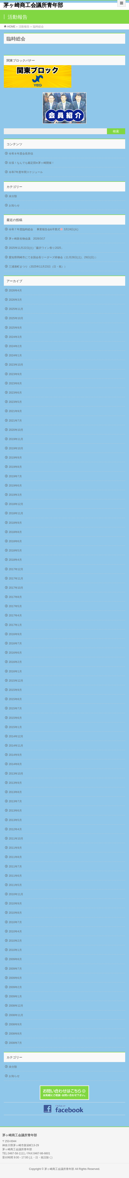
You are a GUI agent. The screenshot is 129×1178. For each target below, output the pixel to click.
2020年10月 (16, 429)
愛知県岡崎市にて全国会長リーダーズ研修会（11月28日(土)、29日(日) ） (53, 257)
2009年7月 (15, 968)
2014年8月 (15, 764)
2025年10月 (16, 318)
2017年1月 (15, 625)
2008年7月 (15, 1042)
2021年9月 (15, 411)
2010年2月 (15, 940)
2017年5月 (15, 606)
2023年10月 (16, 364)
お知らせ (14, 205)
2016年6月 (15, 652)
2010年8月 (15, 912)
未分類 (13, 196)
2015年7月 (15, 708)
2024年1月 (15, 355)
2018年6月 (15, 541)
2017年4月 (15, 615)
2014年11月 (16, 745)
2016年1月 (15, 671)
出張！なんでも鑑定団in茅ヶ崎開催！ (31, 162)
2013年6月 (15, 810)
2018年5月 (15, 550)
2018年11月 (16, 513)
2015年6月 (15, 717)
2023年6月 (15, 392)
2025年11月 (16, 309)
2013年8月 (15, 792)
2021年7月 (15, 420)
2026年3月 (15, 299)
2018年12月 (16, 504)
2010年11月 (16, 894)
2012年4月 (15, 829)
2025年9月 (15, 327)
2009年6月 (15, 978)
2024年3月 (15, 337)
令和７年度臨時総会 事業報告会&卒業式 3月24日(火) (43, 229)
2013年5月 (15, 820)
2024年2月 (15, 346)
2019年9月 (15, 457)
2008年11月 (16, 1015)
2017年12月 (16, 569)
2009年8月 (15, 959)
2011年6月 (15, 875)
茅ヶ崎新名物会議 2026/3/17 (27, 238)
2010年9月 (15, 903)
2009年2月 (15, 987)
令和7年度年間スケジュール (26, 172)
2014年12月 (16, 736)
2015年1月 (15, 727)
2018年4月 (15, 559)
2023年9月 (15, 374)
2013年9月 (15, 782)
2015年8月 (15, 699)
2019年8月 (15, 466)
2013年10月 (16, 773)
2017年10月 (16, 587)
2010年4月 (15, 931)
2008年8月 (15, 1033)
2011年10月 (16, 838)
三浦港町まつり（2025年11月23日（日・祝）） (38, 266)
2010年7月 (15, 922)
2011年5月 (15, 885)
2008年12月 (16, 1005)
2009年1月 (15, 996)
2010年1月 (15, 950)
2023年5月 (15, 401)
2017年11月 (16, 578)
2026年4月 (15, 290)
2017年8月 (15, 597)
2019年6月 (15, 485)
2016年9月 (15, 634)
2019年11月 (16, 439)
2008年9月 (15, 1024)
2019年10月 (16, 448)
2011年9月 (15, 847)
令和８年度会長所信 (21, 153)
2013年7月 (15, 801)
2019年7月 (15, 476)
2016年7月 (15, 643)
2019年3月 (15, 494)
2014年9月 (15, 754)
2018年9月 (15, 522)
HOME (11, 26)
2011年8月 (15, 857)
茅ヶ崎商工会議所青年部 (33, 5)
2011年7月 (15, 866)
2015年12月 (16, 680)
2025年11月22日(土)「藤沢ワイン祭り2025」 (36, 247)
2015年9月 (15, 690)
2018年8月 (15, 532)
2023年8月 (15, 383)
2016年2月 (15, 662)
